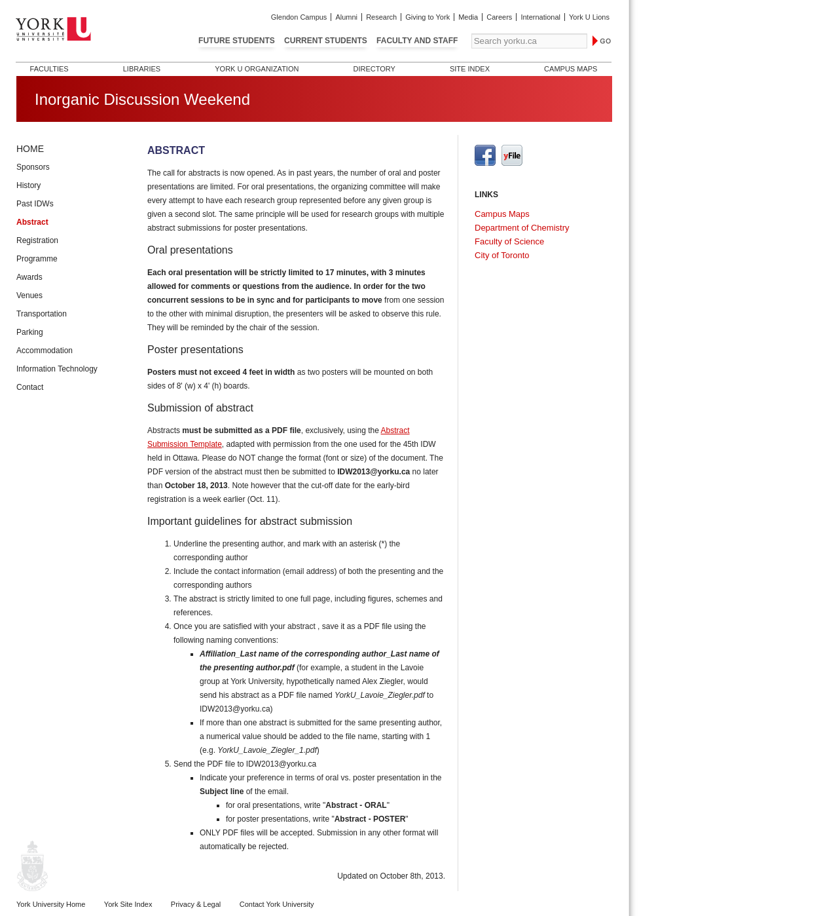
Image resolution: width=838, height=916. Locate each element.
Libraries (141, 69)
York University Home (50, 904)
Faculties (49, 69)
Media (468, 17)
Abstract (32, 222)
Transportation (41, 313)
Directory (374, 69)
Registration (37, 240)
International (540, 17)
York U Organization (257, 69)
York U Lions (589, 17)
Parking (29, 332)
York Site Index (128, 904)
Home (30, 148)
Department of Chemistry (522, 228)
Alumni (346, 17)
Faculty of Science (509, 241)
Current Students (325, 40)
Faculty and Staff (417, 40)
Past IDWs (35, 203)
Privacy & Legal (196, 904)
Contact (29, 387)
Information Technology (57, 368)
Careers (499, 17)
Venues (29, 295)
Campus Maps (570, 69)
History (28, 185)
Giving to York (427, 17)
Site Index (470, 69)
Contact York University (277, 904)
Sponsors (33, 167)
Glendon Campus (299, 17)
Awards (29, 277)
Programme (37, 258)
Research (381, 17)
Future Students (236, 40)
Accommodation (44, 350)
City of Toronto (502, 255)
